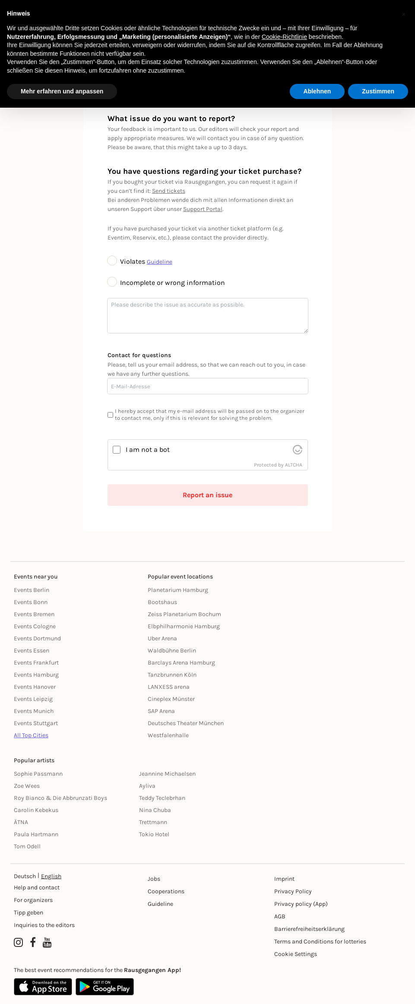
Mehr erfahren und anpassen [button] (62, 91)
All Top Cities (31, 735)
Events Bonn (31, 602)
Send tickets (168, 191)
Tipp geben (28, 912)
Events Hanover (35, 687)
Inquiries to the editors (44, 925)
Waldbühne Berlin (172, 650)
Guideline (159, 261)
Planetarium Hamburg (178, 590)
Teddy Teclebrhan (162, 798)
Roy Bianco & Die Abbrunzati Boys (60, 798)
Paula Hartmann (36, 834)
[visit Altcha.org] (297, 449)
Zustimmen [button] (378, 91)
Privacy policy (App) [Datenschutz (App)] (301, 904)
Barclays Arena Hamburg (181, 662)
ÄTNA (21, 822)
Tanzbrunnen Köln (172, 674)
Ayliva (147, 786)
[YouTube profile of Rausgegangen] (47, 942)
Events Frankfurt (36, 662)
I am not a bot (148, 449)
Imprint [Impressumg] (284, 878)
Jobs (154, 878)
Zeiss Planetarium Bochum (184, 614)
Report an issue (207, 495)
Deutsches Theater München (186, 723)
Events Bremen (34, 614)
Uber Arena (162, 638)
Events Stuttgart (36, 723)
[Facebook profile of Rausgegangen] (33, 942)
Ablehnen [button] (317, 91)
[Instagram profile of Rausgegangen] (18, 942)
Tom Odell (27, 846)
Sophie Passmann (38, 773)
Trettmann (153, 822)
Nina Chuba (155, 810)
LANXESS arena (169, 687)
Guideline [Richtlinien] (160, 904)
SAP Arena (161, 711)
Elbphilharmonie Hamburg (184, 626)
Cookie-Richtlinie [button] (284, 36)
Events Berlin (31, 590)
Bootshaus (162, 602)
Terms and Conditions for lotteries (320, 941)
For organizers (33, 900)
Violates (127, 261)
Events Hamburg (36, 674)
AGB (279, 916)
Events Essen (31, 650)
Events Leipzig (33, 699)
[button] (404, 14)
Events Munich (34, 711)
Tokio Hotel (154, 834)
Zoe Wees (27, 786)
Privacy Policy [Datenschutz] (293, 891)
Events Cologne (35, 626)
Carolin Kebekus (36, 810)
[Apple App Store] (43, 986)
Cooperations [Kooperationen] (166, 891)
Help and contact (37, 887)
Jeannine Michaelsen (167, 773)
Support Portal (202, 209)
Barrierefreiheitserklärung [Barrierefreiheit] (309, 929)
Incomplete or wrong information (166, 282)
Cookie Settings (295, 954)
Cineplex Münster (171, 699)
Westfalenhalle (168, 735)
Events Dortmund (37, 638)
